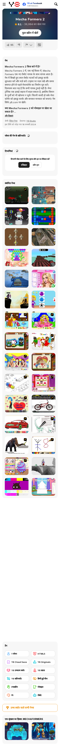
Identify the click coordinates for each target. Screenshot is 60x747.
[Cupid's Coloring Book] (16, 403)
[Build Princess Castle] (43, 487)
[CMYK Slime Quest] (16, 487)
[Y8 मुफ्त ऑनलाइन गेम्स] (14, 4)
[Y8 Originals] (43, 662)
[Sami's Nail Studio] (43, 383)
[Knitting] (16, 341)
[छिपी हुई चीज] (43, 678)
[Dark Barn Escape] (43, 237)
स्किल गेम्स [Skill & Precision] (13, 121)
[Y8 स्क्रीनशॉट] (17, 678)
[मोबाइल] (43, 687)
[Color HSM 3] (43, 341)
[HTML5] (43, 654)
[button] (9, 116)
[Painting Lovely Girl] (16, 320)
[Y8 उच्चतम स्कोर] (17, 670)
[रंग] (17, 695)
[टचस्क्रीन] (17, 687)
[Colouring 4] (43, 320)
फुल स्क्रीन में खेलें (30, 32)
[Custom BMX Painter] (43, 403)
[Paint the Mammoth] (16, 445)
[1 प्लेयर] (17, 654)
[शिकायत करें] (29, 45)
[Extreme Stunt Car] (16, 278)
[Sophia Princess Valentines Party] (43, 278)
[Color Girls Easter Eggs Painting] (16, 466)
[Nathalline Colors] (43, 466)
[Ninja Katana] (16, 195)
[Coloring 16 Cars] (16, 424)
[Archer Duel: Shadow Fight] (16, 299)
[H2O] (16, 362)
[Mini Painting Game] (43, 445)
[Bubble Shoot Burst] (16, 258)
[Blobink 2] (16, 383)
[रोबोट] (43, 695)
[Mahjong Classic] (16, 237)
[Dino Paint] (43, 424)
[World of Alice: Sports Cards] (43, 299)
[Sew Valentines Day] (43, 362)
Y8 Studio (31, 121)
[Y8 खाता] (43, 670)
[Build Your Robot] (16, 216)
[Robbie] (43, 195)
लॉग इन (36, 165)
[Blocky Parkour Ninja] (43, 258)
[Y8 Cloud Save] (17, 662)
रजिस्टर (24, 165)
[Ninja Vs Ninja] (43, 216)
